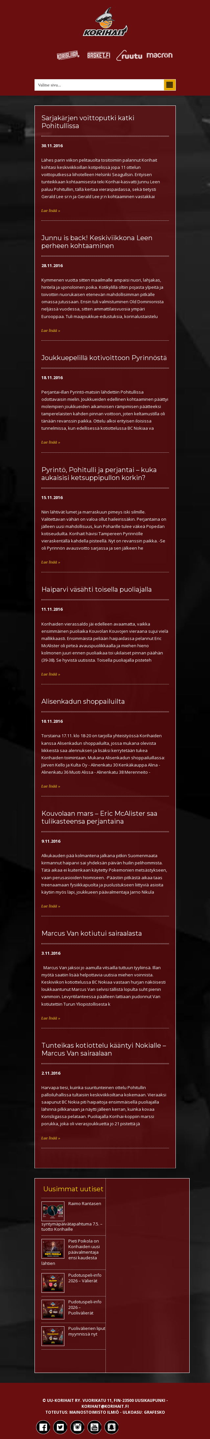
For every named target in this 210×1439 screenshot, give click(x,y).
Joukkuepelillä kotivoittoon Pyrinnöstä (104, 358)
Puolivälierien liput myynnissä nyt (86, 1331)
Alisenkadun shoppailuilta (83, 701)
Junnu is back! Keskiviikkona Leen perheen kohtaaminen (96, 242)
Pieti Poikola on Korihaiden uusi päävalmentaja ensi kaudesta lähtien (70, 1252)
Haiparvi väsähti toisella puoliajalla (96, 589)
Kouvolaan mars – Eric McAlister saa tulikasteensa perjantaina (99, 817)
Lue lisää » (50, 210)
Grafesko (154, 1412)
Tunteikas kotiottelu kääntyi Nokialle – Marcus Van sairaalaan (103, 1049)
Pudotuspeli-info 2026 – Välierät (85, 1278)
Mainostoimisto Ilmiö (94, 1412)
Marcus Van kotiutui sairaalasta (91, 933)
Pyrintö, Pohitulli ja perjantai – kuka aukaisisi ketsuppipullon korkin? (99, 474)
